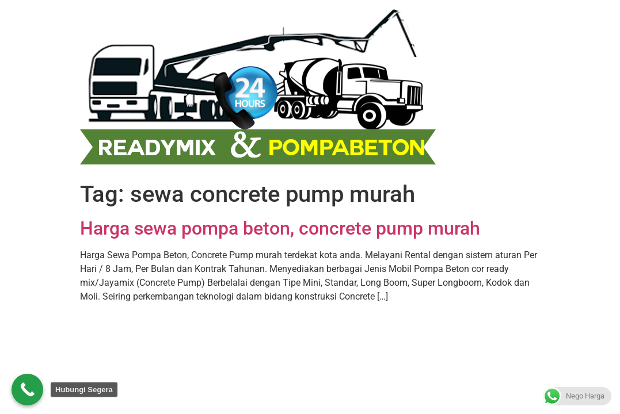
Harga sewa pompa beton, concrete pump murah (280, 228)
